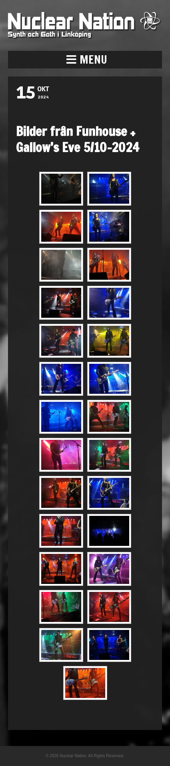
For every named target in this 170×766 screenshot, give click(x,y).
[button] (85, 59)
